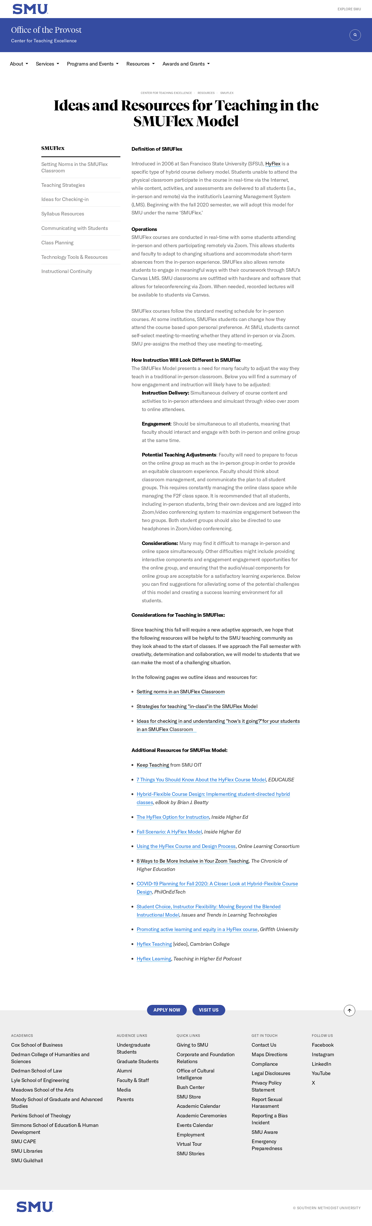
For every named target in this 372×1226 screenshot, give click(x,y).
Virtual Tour (189, 1144)
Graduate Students (138, 1061)
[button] (349, 1010)
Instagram (323, 1054)
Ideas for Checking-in (65, 199)
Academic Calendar (198, 1106)
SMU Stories (190, 1153)
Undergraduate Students (133, 1048)
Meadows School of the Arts (42, 1089)
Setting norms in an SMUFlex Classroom (181, 691)
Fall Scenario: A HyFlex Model (169, 831)
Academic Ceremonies (202, 1115)
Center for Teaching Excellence (44, 41)
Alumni (124, 1070)
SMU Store (189, 1096)
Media (124, 1089)
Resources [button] (138, 63)
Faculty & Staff (133, 1080)
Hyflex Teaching (154, 944)
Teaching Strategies (63, 185)
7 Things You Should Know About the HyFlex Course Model (201, 779)
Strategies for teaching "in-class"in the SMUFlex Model (197, 706)
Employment (190, 1134)
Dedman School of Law (36, 1070)
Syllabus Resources (62, 213)
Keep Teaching (153, 765)
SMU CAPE (23, 1141)
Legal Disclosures (271, 1073)
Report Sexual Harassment (267, 1102)
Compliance (265, 1064)
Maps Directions (270, 1054)
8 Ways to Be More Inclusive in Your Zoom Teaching (193, 861)
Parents (125, 1099)
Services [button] (46, 63)
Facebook (323, 1044)
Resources (206, 93)
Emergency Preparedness (267, 1144)
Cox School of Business (37, 1044)
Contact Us (264, 1044)
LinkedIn (321, 1064)
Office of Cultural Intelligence (195, 1074)
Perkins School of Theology (41, 1115)
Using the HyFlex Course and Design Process (186, 846)
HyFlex (273, 163)
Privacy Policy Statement (266, 1086)
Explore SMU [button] (349, 9)
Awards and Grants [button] (184, 63)
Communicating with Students (74, 228)
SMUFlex (52, 147)
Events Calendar (195, 1125)
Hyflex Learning (154, 958)
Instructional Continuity (66, 271)
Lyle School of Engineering (40, 1080)
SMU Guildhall (27, 1160)
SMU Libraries (27, 1151)
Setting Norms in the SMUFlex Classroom (74, 167)
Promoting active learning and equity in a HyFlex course (197, 929)
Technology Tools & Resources (74, 257)
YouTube (321, 1073)
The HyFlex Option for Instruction (173, 817)
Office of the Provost (46, 30)
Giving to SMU (192, 1044)
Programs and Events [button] (91, 63)
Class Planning (57, 242)
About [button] (17, 63)
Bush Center (190, 1087)
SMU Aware (265, 1132)
